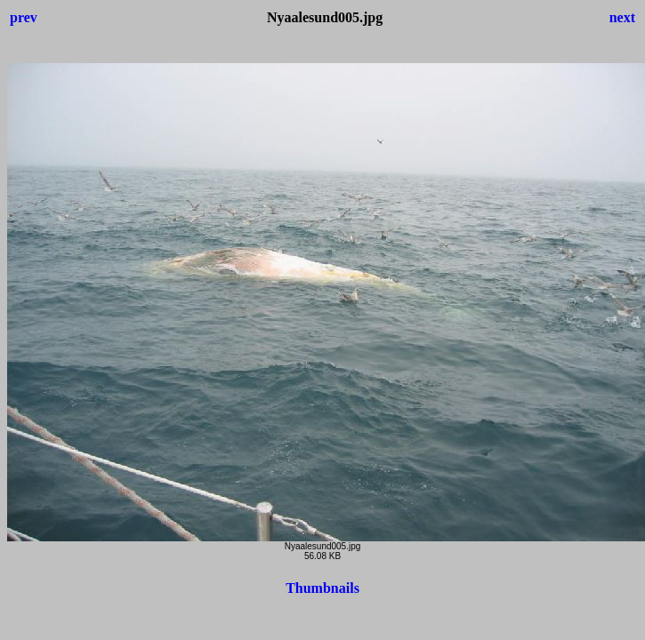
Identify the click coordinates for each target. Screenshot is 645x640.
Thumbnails (322, 588)
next (622, 17)
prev (23, 17)
